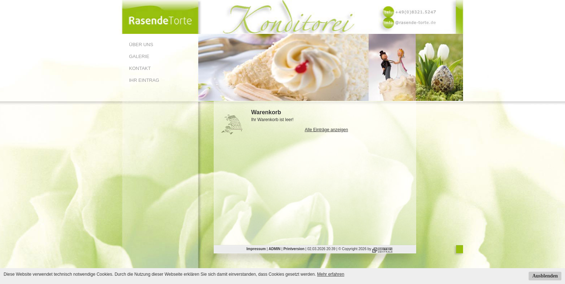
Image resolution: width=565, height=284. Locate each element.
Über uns (141, 44)
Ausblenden (545, 276)
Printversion (293, 249)
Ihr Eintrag (144, 80)
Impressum (256, 249)
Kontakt (140, 68)
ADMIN (275, 249)
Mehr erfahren (330, 274)
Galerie (139, 56)
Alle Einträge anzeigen (326, 129)
